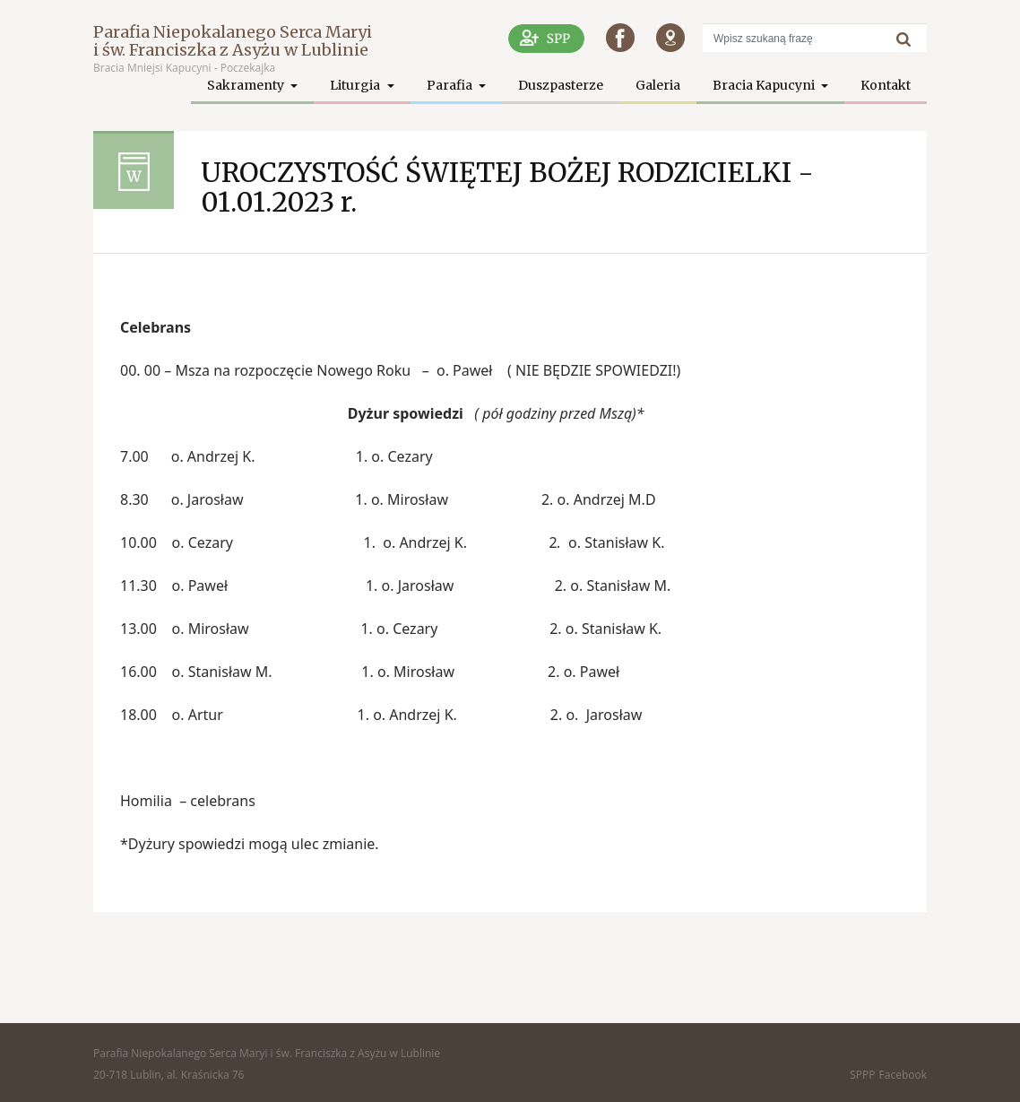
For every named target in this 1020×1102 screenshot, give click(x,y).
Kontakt (885, 85)
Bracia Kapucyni (765, 85)
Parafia (451, 85)
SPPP (862, 1074)
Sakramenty (247, 85)
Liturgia (356, 85)
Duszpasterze (560, 85)
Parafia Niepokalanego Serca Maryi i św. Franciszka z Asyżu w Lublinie (232, 41)
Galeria (657, 85)
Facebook (903, 1074)
